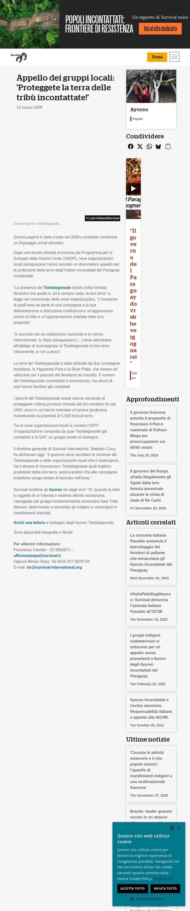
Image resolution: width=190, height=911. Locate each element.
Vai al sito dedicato (160, 28)
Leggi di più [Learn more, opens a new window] (163, 878)
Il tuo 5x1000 (107, 838)
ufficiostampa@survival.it (37, 455)
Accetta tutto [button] (132, 888)
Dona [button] (157, 57)
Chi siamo (21, 827)
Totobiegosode (57, 187)
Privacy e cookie (27, 844)
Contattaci (22, 850)
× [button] (178, 828)
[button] (148, 898)
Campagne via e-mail (73, 838)
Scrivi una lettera (29, 422)
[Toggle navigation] (174, 57)
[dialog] (148, 864)
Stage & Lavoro (26, 832)
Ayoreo (55, 389)
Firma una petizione (72, 844)
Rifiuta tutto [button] (165, 888)
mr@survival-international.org (54, 466)
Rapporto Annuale (28, 838)
